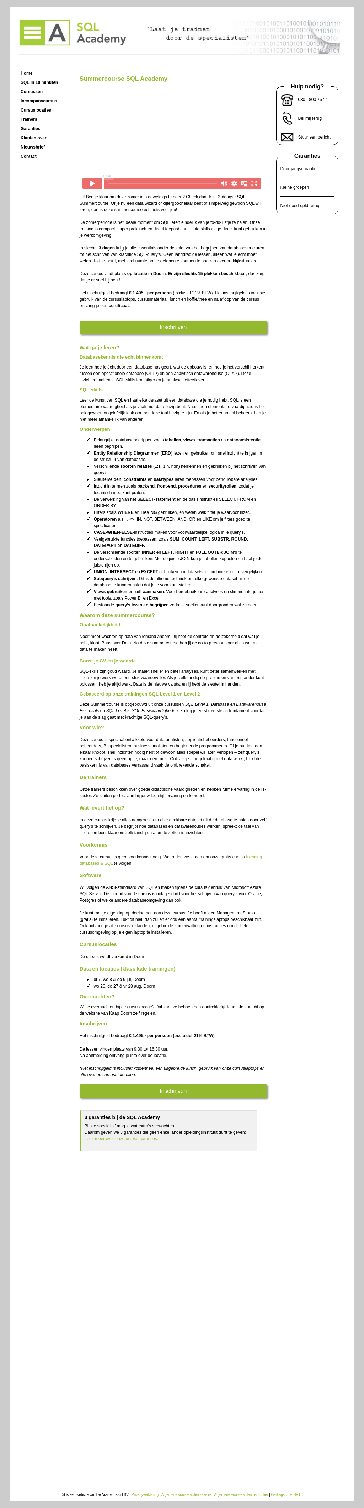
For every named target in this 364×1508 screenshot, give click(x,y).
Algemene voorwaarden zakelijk (186, 1495)
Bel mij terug (310, 118)
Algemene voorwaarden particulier (241, 1495)
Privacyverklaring (145, 1495)
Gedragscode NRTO (287, 1495)
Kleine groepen (294, 187)
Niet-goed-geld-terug (299, 205)
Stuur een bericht (314, 137)
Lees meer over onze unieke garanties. (121, 1138)
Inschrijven (173, 327)
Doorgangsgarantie (298, 168)
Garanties (307, 156)
